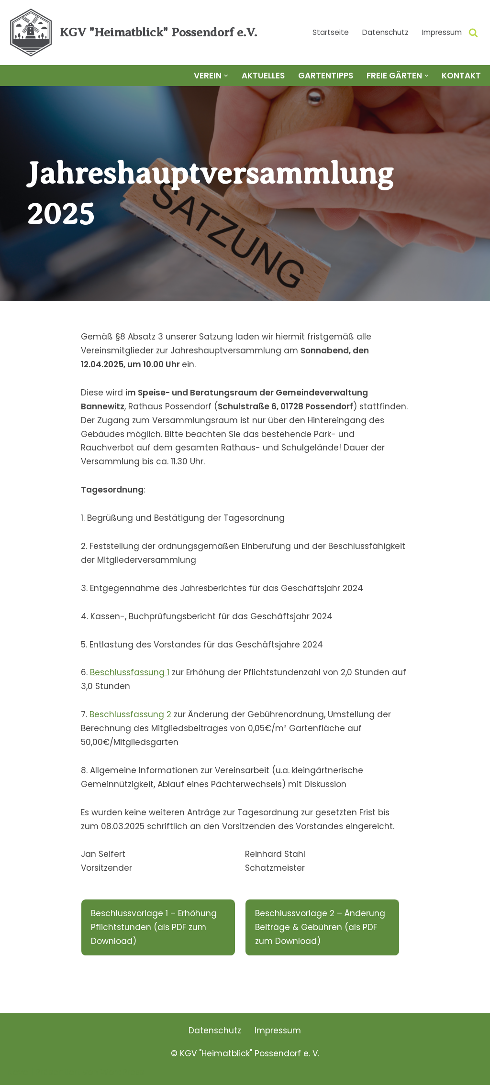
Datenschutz (385, 32)
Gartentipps (325, 75)
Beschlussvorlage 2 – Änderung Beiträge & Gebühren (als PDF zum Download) (320, 927)
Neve (17, 1072)
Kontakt (461, 75)
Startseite (330, 32)
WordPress (122, 1072)
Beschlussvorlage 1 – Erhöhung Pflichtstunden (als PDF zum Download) (154, 927)
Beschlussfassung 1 (129, 672)
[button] (226, 76)
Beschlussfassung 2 (130, 714)
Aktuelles (263, 75)
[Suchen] (473, 32)
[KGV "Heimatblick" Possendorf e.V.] (132, 32)
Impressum (442, 32)
